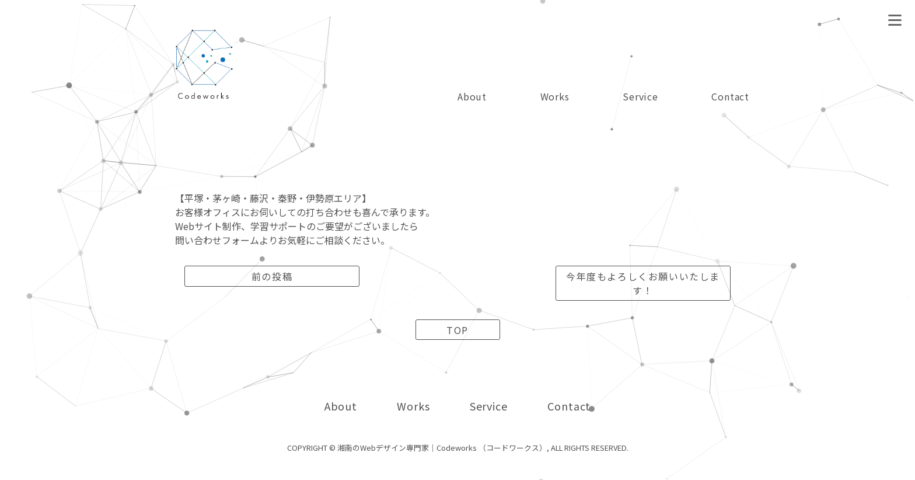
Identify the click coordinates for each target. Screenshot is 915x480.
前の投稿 (272, 276)
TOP (457, 330)
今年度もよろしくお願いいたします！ (643, 283)
